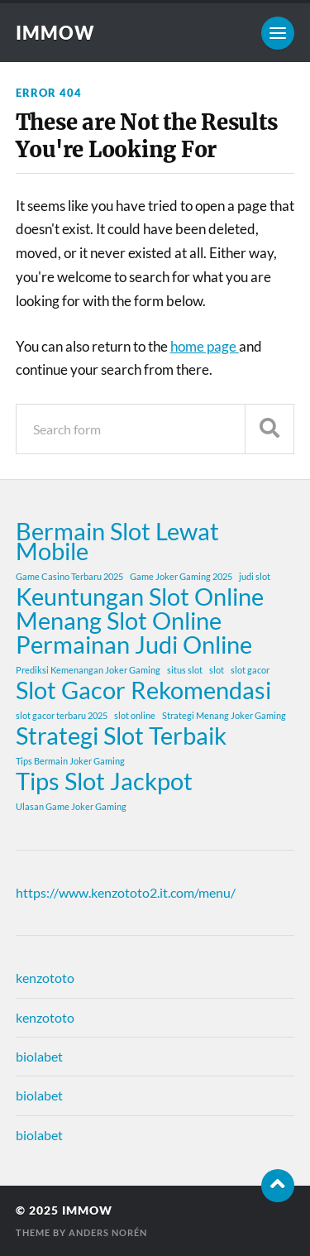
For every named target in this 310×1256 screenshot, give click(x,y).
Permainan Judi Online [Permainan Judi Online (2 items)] (134, 644)
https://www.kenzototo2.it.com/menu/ (126, 892)
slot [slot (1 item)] (216, 669)
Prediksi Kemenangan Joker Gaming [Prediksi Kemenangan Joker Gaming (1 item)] (88, 669)
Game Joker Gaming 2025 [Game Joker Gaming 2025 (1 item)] (181, 576)
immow (55, 33)
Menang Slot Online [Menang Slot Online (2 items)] (119, 620)
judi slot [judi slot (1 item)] (254, 576)
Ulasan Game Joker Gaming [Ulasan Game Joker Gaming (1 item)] (71, 806)
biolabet (39, 1056)
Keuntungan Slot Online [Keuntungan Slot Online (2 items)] (140, 596)
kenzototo (45, 977)
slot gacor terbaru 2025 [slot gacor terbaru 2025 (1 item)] (61, 715)
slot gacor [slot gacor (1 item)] (250, 669)
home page (204, 346)
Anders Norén (108, 1232)
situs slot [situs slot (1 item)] (185, 669)
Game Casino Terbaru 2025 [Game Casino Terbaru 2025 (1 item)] (69, 576)
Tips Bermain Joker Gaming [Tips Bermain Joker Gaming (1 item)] (70, 760)
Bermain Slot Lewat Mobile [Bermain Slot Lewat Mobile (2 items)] (117, 541)
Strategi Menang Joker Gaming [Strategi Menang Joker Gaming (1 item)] (224, 715)
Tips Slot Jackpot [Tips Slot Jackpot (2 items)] (104, 781)
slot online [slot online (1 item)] (134, 715)
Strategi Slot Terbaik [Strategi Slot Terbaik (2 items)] (121, 735)
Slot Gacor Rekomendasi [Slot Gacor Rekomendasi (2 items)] (143, 690)
